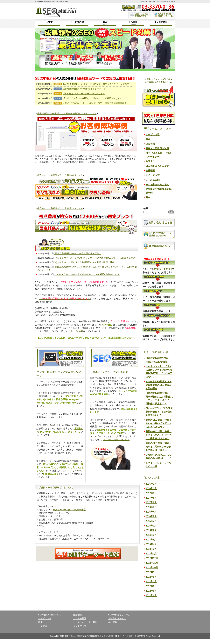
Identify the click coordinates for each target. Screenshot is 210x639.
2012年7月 (151, 581)
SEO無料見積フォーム (119, 614)
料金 (105, 23)
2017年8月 (151, 498)
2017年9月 (151, 493)
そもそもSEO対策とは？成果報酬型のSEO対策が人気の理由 (84, 262)
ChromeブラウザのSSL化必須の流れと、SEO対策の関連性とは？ (87, 274)
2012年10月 (152, 567)
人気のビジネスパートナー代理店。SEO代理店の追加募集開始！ (95, 103)
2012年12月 (152, 558)
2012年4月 (151, 595)
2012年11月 (152, 563)
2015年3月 (151, 525)
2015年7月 (151, 521)
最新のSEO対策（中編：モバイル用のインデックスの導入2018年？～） (159, 435)
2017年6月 (151, 502)
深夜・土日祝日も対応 (157, 148)
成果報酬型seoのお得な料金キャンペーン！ (84, 89)
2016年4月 (151, 512)
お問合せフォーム (117, 618)
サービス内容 (77, 23)
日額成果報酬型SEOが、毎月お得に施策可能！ (77, 253)
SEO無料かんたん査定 (157, 166)
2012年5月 (151, 591)
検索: (146, 208)
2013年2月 (151, 549)
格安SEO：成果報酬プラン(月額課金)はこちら (60, 208)
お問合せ (150, 161)
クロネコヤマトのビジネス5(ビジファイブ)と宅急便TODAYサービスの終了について (95, 258)
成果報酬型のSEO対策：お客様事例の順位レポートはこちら (67, 113)
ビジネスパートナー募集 (85, 622)
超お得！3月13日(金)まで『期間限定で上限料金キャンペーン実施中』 (97, 84)
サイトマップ (153, 175)
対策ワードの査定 (163, 269)
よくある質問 (161, 23)
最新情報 (77, 614)
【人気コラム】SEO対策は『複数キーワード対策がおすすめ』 (93, 98)
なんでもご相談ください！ (116, 439)
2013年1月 (151, 553)
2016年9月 (151, 507)
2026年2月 (151, 484)
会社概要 (150, 170)
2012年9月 (151, 572)
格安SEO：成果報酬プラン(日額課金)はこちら (60, 175)
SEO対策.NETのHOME (49, 614)
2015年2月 (151, 530)
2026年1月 (151, 488)
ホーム (49, 23)
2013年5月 (151, 539)
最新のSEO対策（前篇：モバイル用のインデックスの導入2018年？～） (159, 446)
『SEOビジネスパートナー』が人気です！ (84, 93)
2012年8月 (151, 577)
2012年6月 (151, 586)
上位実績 (133, 23)
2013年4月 (151, 544)
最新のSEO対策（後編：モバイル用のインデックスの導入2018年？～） (159, 423)
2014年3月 (151, 535)
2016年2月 (151, 516)
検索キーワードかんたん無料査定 (69, 509)
